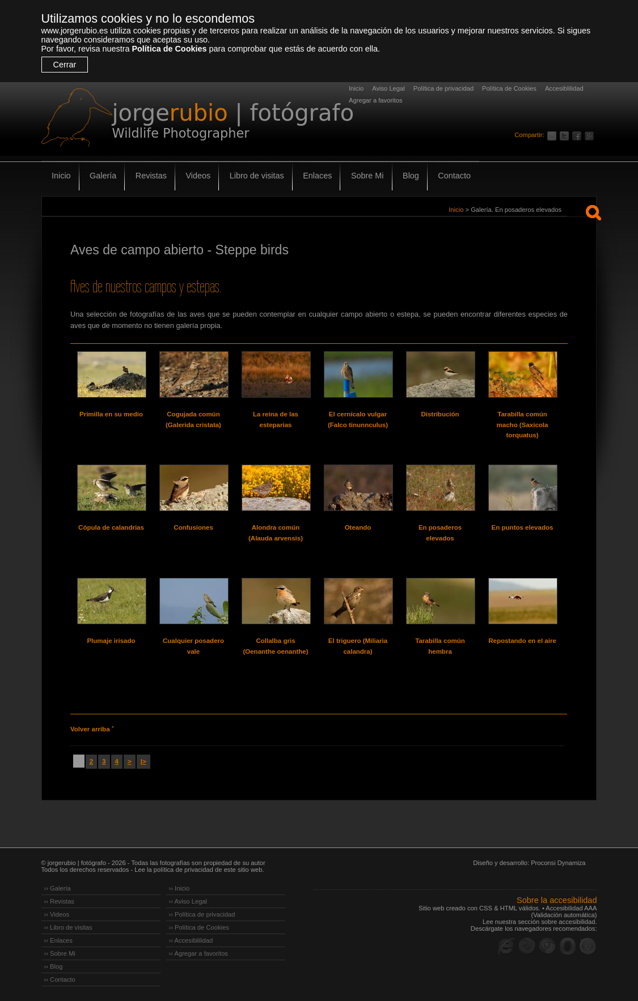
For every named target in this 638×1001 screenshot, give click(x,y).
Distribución (440, 414)
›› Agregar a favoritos (198, 953)
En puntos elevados (523, 527)
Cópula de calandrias (111, 527)
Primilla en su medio (111, 414)
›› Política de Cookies (199, 927)
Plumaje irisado (111, 640)
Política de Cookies (169, 48)
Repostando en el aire (522, 640)
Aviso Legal (388, 88)
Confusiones (193, 527)
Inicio (356, 88)
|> (143, 761)
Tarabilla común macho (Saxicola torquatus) (522, 424)
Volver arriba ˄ (91, 729)
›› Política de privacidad (202, 914)
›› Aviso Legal (188, 901)
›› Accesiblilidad (191, 940)
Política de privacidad (443, 88)
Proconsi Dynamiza (558, 862)
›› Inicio (179, 888)
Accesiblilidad (564, 88)
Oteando (358, 527)
